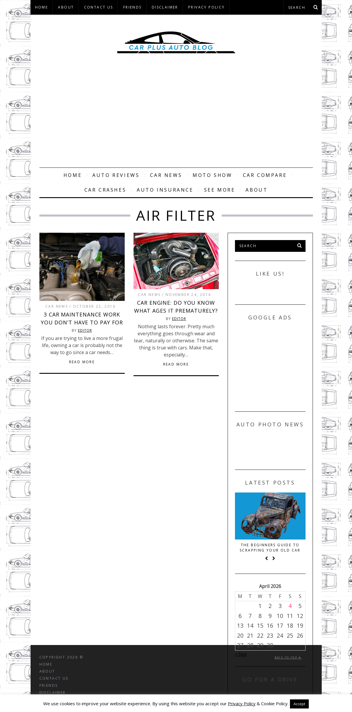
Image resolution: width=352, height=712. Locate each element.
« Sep (241, 654)
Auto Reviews (115, 175)
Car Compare (265, 175)
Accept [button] (299, 703)
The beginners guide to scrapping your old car (270, 547)
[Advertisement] (176, 117)
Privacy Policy (206, 7)
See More (219, 190)
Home (41, 7)
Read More (82, 362)
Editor (85, 330)
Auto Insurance (165, 190)
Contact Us (98, 7)
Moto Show (212, 175)
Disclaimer (165, 7)
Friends (132, 7)
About (66, 7)
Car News (166, 175)
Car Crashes (105, 190)
